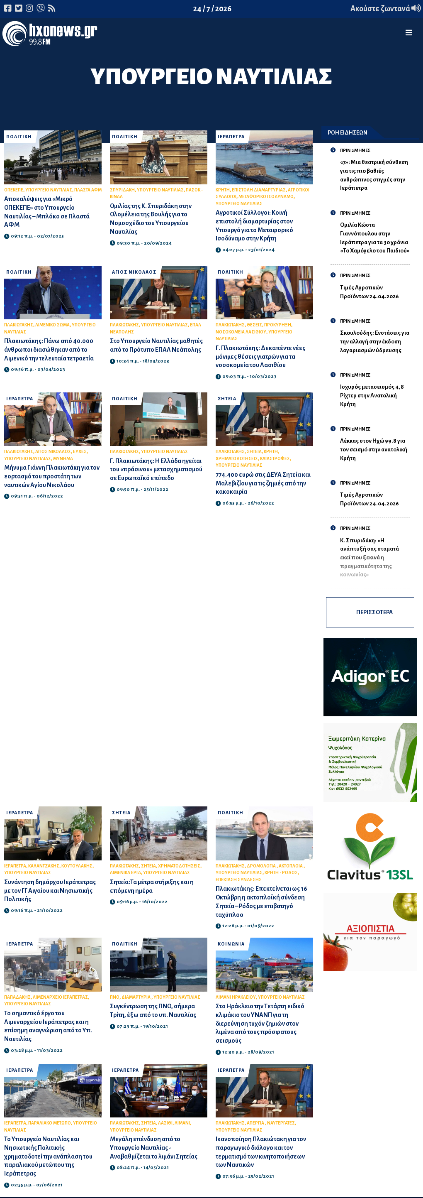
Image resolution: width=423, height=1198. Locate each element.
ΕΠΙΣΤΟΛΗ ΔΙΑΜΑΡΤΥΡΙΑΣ (259, 190)
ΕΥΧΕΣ (80, 451)
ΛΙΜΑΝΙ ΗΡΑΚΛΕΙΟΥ (236, 997)
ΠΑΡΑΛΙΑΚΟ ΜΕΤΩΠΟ (49, 1123)
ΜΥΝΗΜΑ (63, 458)
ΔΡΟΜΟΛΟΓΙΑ (262, 866)
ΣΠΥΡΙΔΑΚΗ (122, 190)
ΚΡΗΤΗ (223, 190)
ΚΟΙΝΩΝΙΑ (231, 944)
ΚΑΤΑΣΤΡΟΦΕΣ (275, 458)
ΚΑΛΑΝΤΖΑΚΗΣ (43, 866)
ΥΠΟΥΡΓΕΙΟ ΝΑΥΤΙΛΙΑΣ (48, 190)
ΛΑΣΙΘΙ (165, 1123)
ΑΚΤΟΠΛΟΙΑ (291, 866)
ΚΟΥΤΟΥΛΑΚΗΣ (76, 866)
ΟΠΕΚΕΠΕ (13, 190)
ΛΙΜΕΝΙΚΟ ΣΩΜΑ (52, 325)
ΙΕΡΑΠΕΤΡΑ (231, 137)
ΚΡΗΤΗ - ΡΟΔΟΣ (281, 872)
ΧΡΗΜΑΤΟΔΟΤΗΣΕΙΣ (237, 458)
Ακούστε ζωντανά (385, 9)
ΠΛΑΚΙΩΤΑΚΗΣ (18, 325)
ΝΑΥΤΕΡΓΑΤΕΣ (281, 1123)
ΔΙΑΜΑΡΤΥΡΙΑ (136, 997)
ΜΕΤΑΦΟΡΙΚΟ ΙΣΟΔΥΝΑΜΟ (266, 196)
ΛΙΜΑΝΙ (182, 1123)
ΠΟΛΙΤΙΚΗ (19, 137)
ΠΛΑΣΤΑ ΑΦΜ (88, 190)
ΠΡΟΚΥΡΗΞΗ (277, 325)
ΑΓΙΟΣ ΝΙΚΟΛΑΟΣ (134, 272)
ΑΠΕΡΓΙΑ (256, 1123)
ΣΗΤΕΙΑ (227, 399)
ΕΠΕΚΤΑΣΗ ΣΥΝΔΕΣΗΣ (239, 879)
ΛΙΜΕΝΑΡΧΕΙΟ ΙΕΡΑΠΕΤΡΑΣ (60, 997)
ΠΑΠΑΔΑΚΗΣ (17, 997)
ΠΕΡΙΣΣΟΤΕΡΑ (374, 612)
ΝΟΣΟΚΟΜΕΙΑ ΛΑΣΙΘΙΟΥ (241, 332)
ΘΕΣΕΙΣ (254, 325)
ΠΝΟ (114, 997)
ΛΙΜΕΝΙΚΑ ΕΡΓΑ (125, 872)
